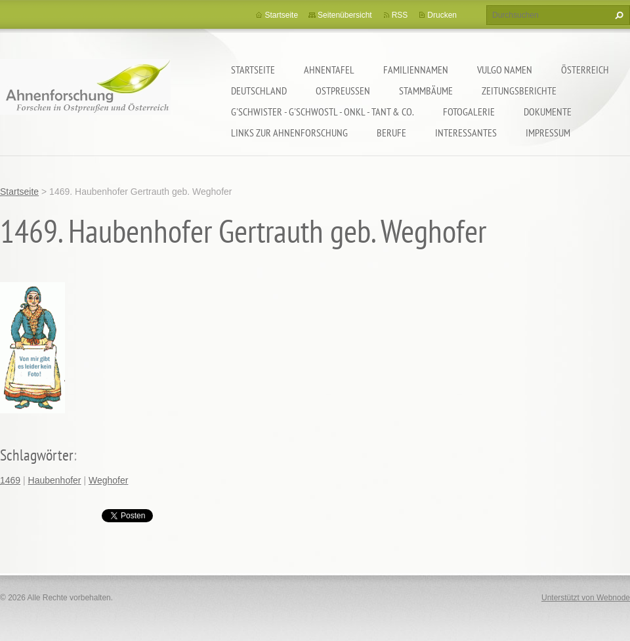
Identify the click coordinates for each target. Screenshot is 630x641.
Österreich (585, 69)
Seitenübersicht (345, 15)
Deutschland (259, 90)
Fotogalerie (469, 111)
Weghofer (108, 480)
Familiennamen (415, 69)
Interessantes (466, 132)
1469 (10, 480)
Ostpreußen (343, 90)
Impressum (548, 132)
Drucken (442, 15)
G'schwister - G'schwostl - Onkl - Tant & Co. (322, 111)
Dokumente (548, 111)
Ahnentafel (329, 69)
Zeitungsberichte (519, 90)
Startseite (253, 69)
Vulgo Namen (504, 69)
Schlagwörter (37, 455)
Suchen (617, 15)
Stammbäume (426, 90)
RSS (400, 15)
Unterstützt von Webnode (585, 597)
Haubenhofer (54, 480)
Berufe (391, 132)
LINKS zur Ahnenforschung (289, 132)
